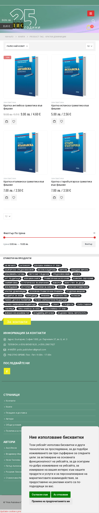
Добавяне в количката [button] (6, 121)
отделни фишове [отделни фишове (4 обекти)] (75, 291)
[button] (90, 13)
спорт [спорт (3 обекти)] (55, 304)
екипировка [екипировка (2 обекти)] (11, 283)
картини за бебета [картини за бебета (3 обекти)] (44, 287)
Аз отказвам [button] (61, 494)
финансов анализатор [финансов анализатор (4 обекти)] (17, 313)
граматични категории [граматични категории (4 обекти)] (56, 278)
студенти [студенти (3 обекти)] (68, 304)
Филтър (88, 244)
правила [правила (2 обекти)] (45, 295)
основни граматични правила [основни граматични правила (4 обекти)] (46, 291)
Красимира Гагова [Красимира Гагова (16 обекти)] (14, 274)
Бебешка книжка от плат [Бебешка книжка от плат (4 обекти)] (47, 265)
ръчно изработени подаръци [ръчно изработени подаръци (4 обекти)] (51, 300)
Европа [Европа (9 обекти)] (63, 270)
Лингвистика (9, 102)
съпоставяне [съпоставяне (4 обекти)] (84, 304)
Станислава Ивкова (16, 477)
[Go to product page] (26, 76)
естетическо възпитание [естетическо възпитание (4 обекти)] (35, 283)
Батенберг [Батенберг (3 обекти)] (24, 265)
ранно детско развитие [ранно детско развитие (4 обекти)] (18, 300)
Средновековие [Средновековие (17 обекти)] (61, 274)
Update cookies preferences (15, 511)
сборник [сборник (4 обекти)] (44, 304)
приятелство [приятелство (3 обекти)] (60, 295)
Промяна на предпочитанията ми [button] (51, 501)
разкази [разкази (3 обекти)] (75, 295)
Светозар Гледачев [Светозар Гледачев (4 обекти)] (38, 274)
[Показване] (90, 46)
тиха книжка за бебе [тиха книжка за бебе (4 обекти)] (29, 309)
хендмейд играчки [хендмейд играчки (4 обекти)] (43, 313)
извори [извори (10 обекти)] (57, 283)
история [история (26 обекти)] (26, 287)
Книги (9, 406)
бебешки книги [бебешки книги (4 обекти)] (32, 278)
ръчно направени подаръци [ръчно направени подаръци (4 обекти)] (20, 304)
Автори (9, 418)
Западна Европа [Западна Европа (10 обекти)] (79, 270)
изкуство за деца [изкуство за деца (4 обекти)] (74, 283)
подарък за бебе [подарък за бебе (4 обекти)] (13, 295)
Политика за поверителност (20, 430)
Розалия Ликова (14, 471)
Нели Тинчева (13, 459)
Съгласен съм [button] (40, 494)
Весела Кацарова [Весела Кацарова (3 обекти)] (47, 270)
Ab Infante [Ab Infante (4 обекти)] (10, 265)
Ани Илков (11, 447)
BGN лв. (7, 20)
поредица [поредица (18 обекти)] (31, 295)
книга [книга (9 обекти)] (61, 287)
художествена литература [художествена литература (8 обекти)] (72, 313)
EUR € (8, 26)
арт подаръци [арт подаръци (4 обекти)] (12, 278)
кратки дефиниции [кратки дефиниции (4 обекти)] (15, 291)
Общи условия (13, 424)
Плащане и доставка (16, 412)
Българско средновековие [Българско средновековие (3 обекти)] (19, 270)
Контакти (10, 400)
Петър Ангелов (13, 465)
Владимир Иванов (15, 453)
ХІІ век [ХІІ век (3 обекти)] (76, 274)
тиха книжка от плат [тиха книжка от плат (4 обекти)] (55, 309)
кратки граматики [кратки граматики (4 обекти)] (78, 287)
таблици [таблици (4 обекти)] (9, 309)
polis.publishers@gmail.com (31, 349)
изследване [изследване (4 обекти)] (11, 287)
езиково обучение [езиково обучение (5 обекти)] (83, 278)
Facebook (7, 371)
